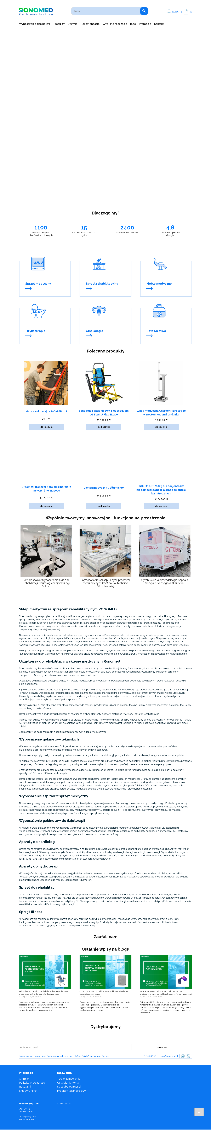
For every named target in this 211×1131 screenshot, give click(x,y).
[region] (105, 118)
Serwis (105, 1056)
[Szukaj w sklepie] (106, 11)
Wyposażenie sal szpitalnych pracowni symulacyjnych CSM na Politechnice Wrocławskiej (105, 583)
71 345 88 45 (150, 1056)
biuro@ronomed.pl (169, 1056)
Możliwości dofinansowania (87, 1056)
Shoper (67, 1103)
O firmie (24, 1078)
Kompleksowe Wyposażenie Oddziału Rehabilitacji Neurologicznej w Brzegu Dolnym (46, 583)
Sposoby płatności (69, 1086)
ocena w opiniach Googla (170, 234)
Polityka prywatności (32, 1082)
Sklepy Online (28, 1090)
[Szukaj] (144, 11)
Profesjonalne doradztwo (59, 1056)
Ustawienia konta (68, 1082)
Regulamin (25, 1086)
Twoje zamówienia (68, 1078)
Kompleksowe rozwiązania (32, 1056)
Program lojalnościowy (71, 1090)
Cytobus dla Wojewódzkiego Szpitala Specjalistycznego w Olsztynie (164, 581)
